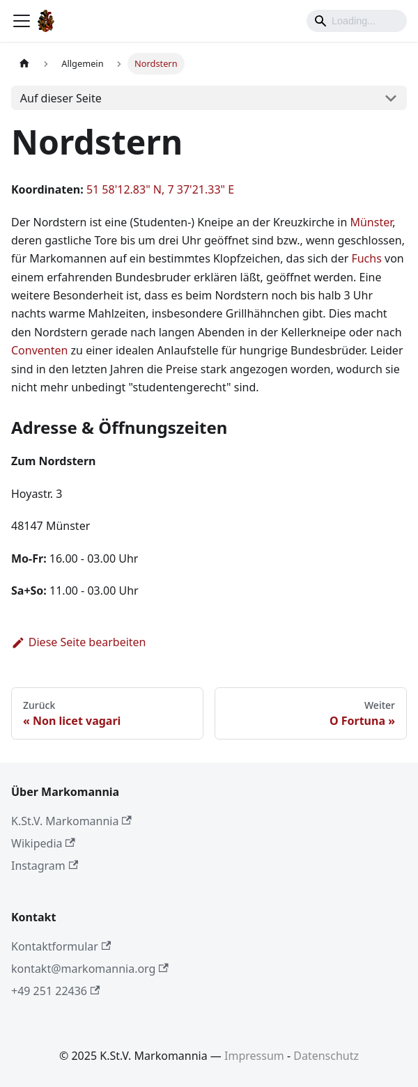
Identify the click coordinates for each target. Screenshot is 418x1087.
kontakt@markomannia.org (90, 968)
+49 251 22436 (55, 991)
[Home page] (24, 64)
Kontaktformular (61, 946)
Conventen (39, 350)
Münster (371, 222)
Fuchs (366, 258)
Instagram (44, 865)
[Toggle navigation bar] (21, 20)
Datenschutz (326, 1055)
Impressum (254, 1055)
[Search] (357, 21)
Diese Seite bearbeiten (78, 642)
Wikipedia (43, 843)
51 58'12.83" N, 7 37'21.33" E (160, 189)
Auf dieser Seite (61, 98)
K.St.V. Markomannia (71, 821)
